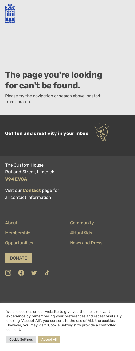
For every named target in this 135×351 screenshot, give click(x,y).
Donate (18, 258)
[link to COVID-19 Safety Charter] (59, 292)
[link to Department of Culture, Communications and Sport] (13, 292)
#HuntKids (81, 233)
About (11, 223)
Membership (17, 233)
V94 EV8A (16, 179)
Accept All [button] (49, 339)
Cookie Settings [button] (21, 339)
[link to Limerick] (34, 292)
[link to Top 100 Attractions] (88, 292)
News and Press (86, 243)
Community (82, 223)
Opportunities (19, 243)
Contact (32, 190)
